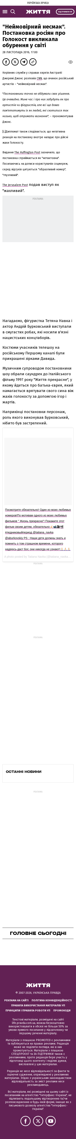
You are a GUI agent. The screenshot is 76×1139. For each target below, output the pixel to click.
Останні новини (23, 771)
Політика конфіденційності (52, 1000)
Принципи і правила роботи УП (27, 1010)
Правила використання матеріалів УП (38, 1005)
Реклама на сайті (16, 1000)
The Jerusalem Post (15, 185)
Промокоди (62, 1010)
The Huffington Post (27, 152)
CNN (39, 78)
